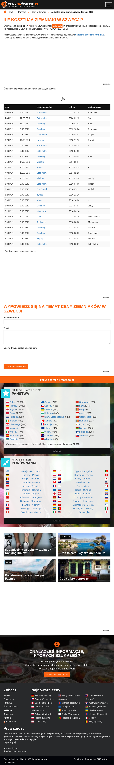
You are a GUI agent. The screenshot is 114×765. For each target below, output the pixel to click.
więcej (57, 451)
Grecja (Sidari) (68, 706)
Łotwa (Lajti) (40, 721)
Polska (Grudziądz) (43, 714)
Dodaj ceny (9, 699)
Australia (48, 435)
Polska (13, 402)
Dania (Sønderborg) (44, 703)
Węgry (47, 431)
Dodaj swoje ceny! (57, 674)
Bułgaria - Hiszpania (83, 501)
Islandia (48, 428)
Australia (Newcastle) (98, 703)
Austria (82, 413)
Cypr (81, 424)
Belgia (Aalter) (95, 721)
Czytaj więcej (10, 742)
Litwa (82, 405)
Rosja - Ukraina (83, 490)
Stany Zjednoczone (54, 417)
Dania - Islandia (83, 493)
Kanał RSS (11, 721)
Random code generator (15, 751)
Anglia (12, 409)
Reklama (8, 710)
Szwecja (14, 439)
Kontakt (7, 718)
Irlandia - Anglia (31, 493)
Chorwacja (15, 424)
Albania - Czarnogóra (31, 497)
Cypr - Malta (83, 486)
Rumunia (83, 420)
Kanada (48, 420)
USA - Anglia (83, 512)
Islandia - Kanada (31, 482)
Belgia (82, 409)
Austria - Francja (30, 486)
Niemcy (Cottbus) (43, 695)
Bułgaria (48, 413)
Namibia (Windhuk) (97, 706)
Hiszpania (15, 435)
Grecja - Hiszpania (30, 471)
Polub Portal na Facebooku (57, 380)
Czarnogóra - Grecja (83, 505)
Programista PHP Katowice (97, 759)
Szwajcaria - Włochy (30, 512)
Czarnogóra (85, 417)
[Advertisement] (57, 608)
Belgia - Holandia (30, 478)
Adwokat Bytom (11, 748)
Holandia (14, 417)
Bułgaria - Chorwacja (30, 501)
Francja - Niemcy (30, 505)
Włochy (13, 431)
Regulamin (9, 714)
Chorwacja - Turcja (83, 475)
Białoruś (83, 428)
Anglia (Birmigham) (70, 714)
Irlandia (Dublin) (69, 710)
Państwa (8, 695)
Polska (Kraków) (42, 718)
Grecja (47, 402)
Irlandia (13, 420)
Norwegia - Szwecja (31, 508)
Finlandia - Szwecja (31, 490)
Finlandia (83, 431)
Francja (48, 424)
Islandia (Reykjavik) (98, 714)
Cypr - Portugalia (83, 471)
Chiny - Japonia (83, 478)
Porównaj (8, 703)
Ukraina (48, 409)
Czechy (48, 405)
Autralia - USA (83, 482)
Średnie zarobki (11, 706)
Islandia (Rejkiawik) (71, 703)
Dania (12, 413)
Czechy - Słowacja (83, 497)
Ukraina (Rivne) (96, 710)
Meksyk (92, 718)
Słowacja (83, 435)
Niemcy (13, 405)
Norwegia (14, 428)
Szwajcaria (84, 402)
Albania (48, 439)
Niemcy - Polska (31, 475)
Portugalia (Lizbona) (71, 718)
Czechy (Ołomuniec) (44, 699)
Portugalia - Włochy (83, 508)
